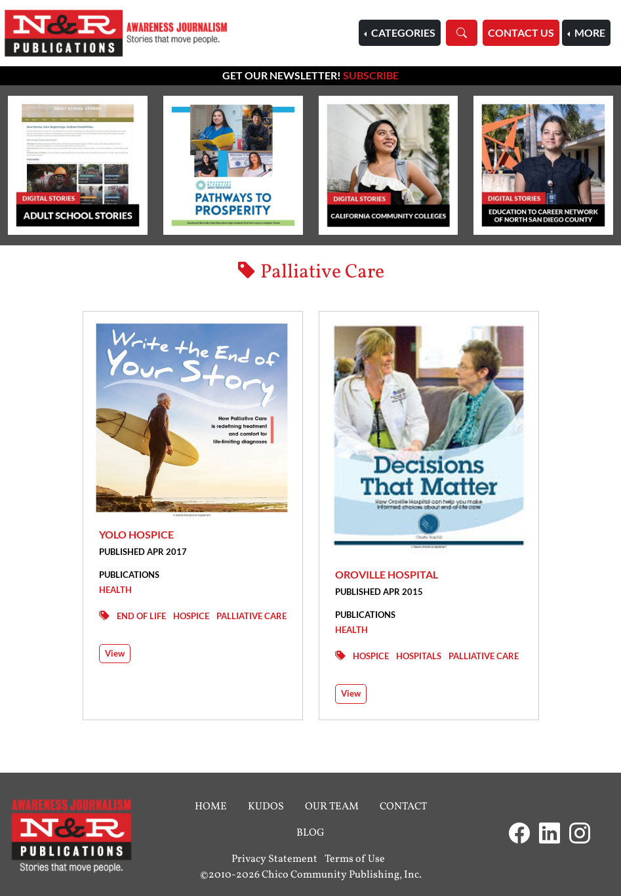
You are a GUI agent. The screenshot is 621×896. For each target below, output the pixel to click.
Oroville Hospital (386, 574)
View (115, 653)
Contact (403, 807)
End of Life (141, 616)
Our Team (332, 807)
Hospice (191, 616)
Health (115, 589)
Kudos (266, 807)
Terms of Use (355, 859)
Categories (402, 32)
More (588, 32)
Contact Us (521, 32)
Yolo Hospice (136, 534)
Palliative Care (251, 616)
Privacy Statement (274, 859)
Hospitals (418, 656)
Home (211, 807)
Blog (310, 833)
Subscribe (371, 75)
